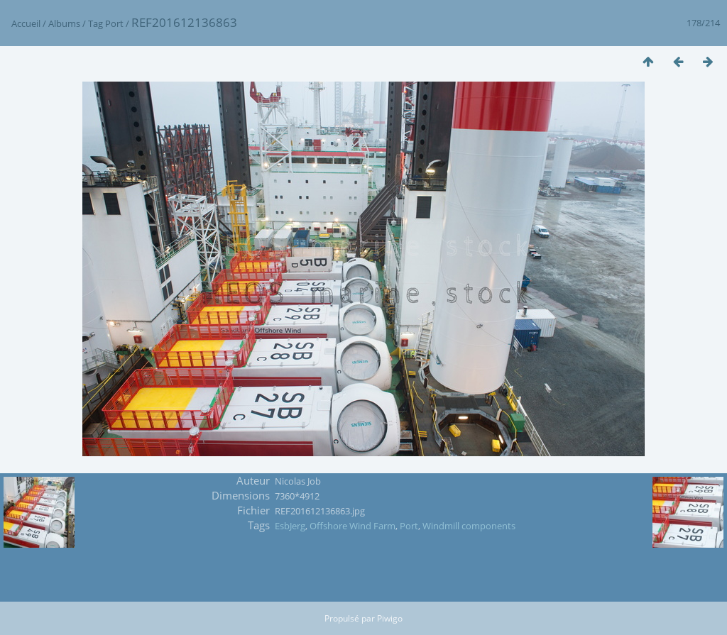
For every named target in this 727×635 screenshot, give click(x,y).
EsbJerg (290, 525)
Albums (64, 23)
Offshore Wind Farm (352, 525)
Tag (95, 23)
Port (114, 23)
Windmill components (468, 525)
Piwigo (390, 618)
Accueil (25, 23)
